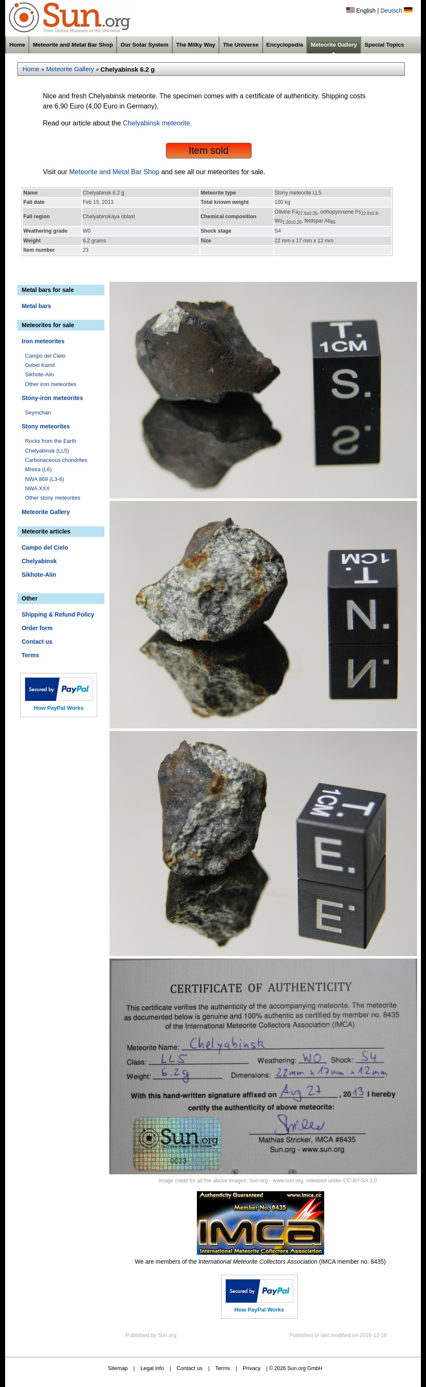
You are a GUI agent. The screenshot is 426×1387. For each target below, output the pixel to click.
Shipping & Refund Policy (58, 614)
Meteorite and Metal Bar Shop (73, 45)
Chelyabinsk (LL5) (47, 451)
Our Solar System (144, 45)
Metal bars (36, 306)
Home (17, 45)
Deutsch (391, 10)
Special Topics (384, 45)
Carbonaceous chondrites (56, 460)
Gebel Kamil (40, 365)
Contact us (37, 641)
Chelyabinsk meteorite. (157, 123)
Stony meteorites (46, 426)
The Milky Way (195, 45)
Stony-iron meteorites (52, 398)
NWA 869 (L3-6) (44, 479)
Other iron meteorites (50, 384)
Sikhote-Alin (39, 374)
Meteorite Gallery (334, 45)
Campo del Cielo (45, 356)
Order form (37, 628)
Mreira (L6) (38, 469)
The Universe (240, 45)
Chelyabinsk (39, 561)
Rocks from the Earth (50, 441)
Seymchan (38, 412)
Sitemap (118, 1368)
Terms (30, 655)
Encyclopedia (284, 45)
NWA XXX (37, 488)
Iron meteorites (43, 341)
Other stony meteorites (52, 498)
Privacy (252, 1368)
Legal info (152, 1368)
